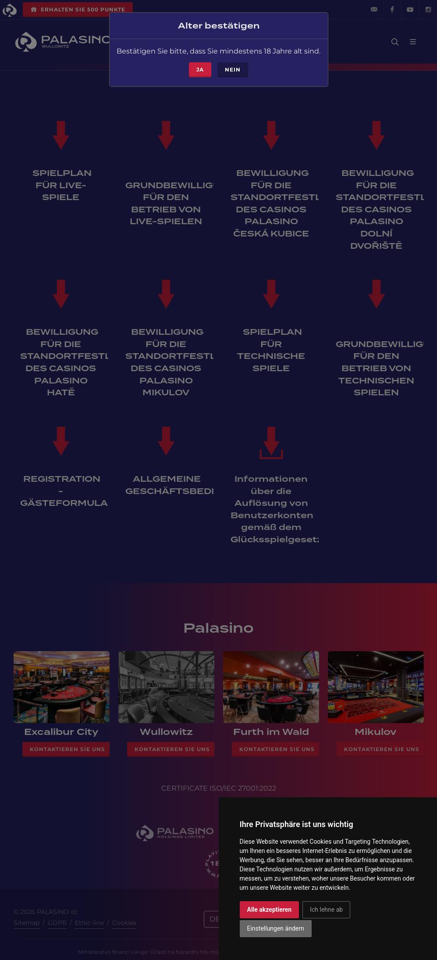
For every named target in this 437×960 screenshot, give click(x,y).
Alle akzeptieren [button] (269, 909)
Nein (233, 66)
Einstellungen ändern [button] (275, 928)
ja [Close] (200, 66)
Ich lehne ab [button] (326, 909)
